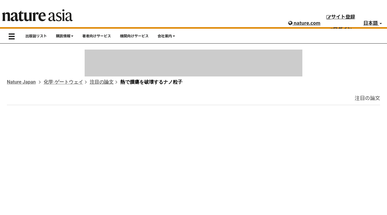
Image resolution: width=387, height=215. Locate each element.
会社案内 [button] (166, 36)
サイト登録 (340, 17)
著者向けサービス (96, 36)
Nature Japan (21, 82)
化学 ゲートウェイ (63, 82)
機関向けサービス (134, 36)
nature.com (304, 23)
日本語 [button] (372, 23)
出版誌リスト (36, 36)
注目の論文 (102, 82)
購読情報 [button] (64, 36)
